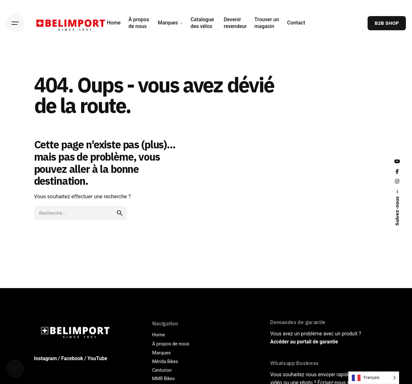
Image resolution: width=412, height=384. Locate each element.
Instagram (45, 358)
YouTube (98, 358)
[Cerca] (15, 369)
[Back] (15, 61)
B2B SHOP (387, 23)
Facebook (72, 358)
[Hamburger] (15, 23)
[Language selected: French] (373, 377)
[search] (120, 213)
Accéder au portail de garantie (304, 342)
